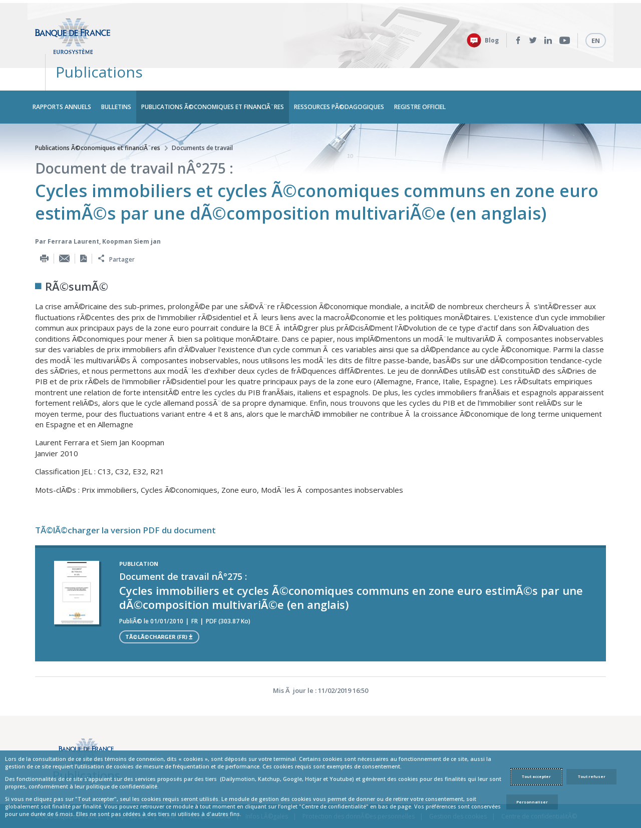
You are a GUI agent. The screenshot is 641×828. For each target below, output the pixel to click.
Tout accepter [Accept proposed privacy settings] (536, 776)
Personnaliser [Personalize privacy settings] (532, 801)
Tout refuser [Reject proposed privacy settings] (591, 776)
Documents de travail (202, 122)
